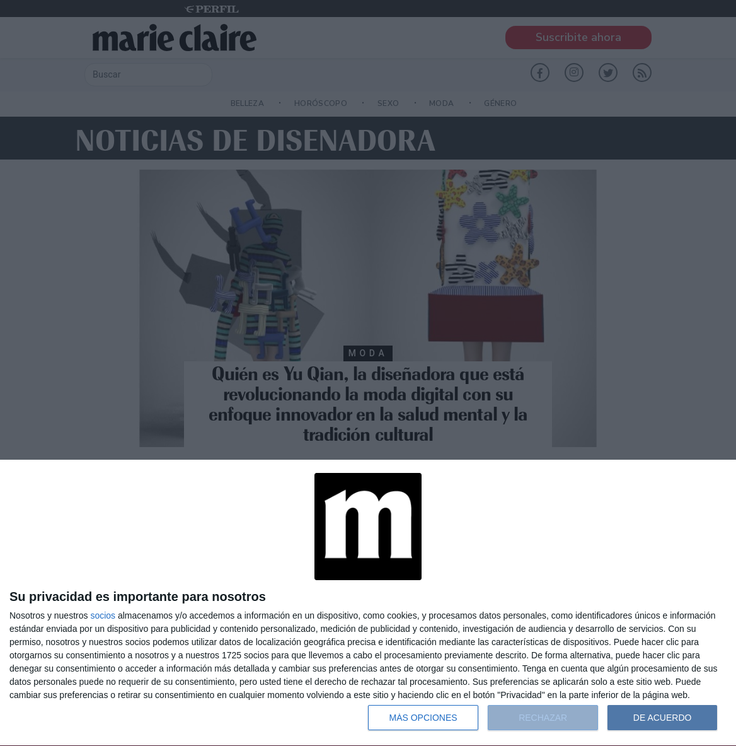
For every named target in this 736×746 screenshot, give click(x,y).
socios (102, 615)
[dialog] (368, 603)
